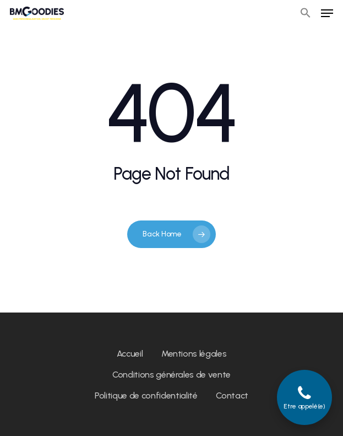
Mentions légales (194, 353)
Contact (232, 395)
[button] (305, 13)
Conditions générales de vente (171, 374)
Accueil (130, 353)
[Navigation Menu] (327, 13)
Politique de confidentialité (146, 395)
